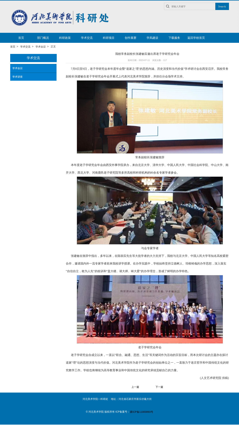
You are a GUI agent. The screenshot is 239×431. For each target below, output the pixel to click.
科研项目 (108, 37)
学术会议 (41, 46)
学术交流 (87, 37)
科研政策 (65, 37)
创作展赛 (130, 37)
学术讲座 (17, 76)
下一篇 (159, 387)
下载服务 (174, 37)
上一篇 (135, 387)
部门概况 (43, 37)
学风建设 (152, 37)
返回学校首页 (196, 37)
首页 (21, 37)
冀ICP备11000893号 (141, 411)
